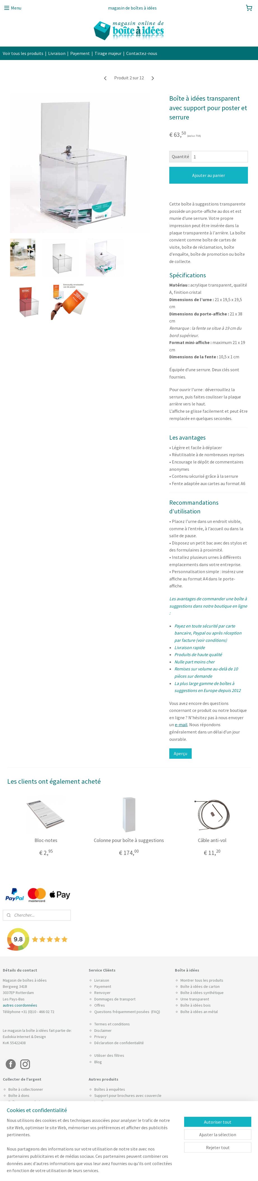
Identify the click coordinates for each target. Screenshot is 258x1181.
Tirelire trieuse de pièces (115, 1114)
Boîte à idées (191, 1005)
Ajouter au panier (208, 175)
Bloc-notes (45, 840)
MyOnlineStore (185, 1171)
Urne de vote (105, 1120)
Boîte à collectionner (25, 1089)
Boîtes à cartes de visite (114, 1126)
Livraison (56, 53)
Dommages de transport (114, 999)
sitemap (119, 1171)
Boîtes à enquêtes (109, 1089)
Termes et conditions (112, 1024)
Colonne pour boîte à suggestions (129, 840)
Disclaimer (103, 1030)
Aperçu (180, 753)
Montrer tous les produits (201, 980)
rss (129, 1171)
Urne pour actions (109, 1133)
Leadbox (101, 1101)
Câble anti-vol (212, 840)
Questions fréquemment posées (122, 1011)
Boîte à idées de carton (200, 986)
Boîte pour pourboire (26, 1101)
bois (207, 1005)
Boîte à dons (18, 1095)
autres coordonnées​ (20, 1005)
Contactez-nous (141, 53)
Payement (80, 53)
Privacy (100, 1036)
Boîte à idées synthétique (202, 992)
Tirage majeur (108, 53)
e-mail (181, 724)
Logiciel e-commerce (146, 1171)
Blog (98, 1061)
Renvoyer (102, 992)
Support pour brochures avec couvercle (127, 1095)
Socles (100, 1145)
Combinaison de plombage (30, 1108)
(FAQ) (155, 1011)
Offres (99, 1005)
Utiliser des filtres (109, 1055)
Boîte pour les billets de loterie (120, 1108)
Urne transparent (194, 999)
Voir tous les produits (23, 53)
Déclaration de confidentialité (119, 1042)
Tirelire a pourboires (111, 1139)
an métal (210, 1011)
